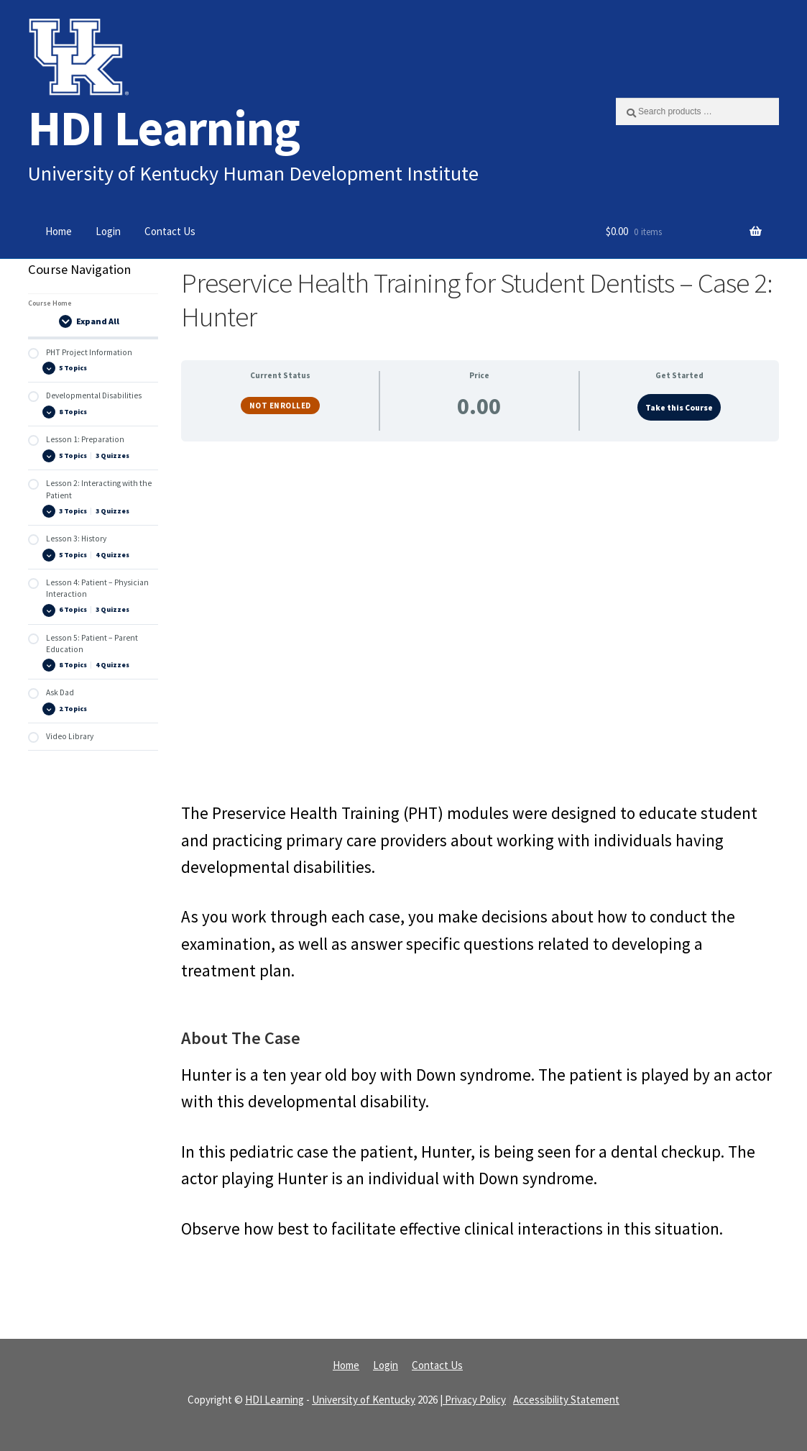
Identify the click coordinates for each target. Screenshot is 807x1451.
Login (108, 231)
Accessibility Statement (566, 1399)
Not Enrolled (280, 405)
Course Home (50, 303)
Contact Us (169, 231)
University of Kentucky (363, 1399)
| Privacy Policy (473, 1399)
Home (58, 231)
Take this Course (679, 408)
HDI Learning (164, 127)
